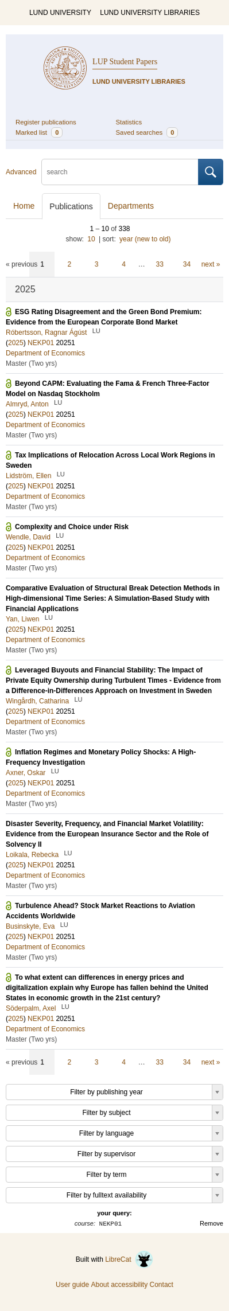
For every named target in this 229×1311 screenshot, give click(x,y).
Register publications (45, 122)
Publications (71, 206)
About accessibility (119, 1285)
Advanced (21, 172)
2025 (16, 343)
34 (187, 264)
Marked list (39, 132)
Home (23, 205)
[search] (120, 172)
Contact (161, 1285)
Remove (211, 1223)
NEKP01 (41, 343)
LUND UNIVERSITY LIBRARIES (150, 13)
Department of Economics (45, 353)
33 (160, 264)
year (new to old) (144, 239)
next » (210, 264)
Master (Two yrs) (31, 363)
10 (91, 239)
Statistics (129, 122)
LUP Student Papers (124, 61)
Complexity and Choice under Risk (72, 527)
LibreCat (129, 1259)
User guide (72, 1285)
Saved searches (147, 132)
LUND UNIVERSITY (60, 13)
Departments (131, 205)
